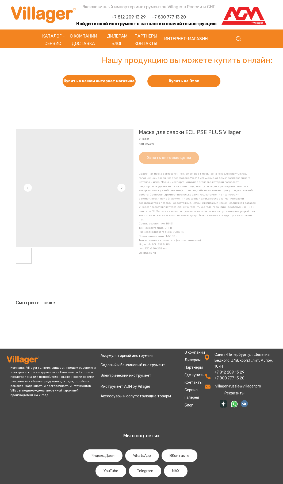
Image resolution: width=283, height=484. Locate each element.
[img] (223, 404)
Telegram (145, 471)
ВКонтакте (179, 455)
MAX (175, 471)
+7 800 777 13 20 (169, 17)
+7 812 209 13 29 (129, 17)
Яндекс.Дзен (102, 455)
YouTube (111, 471)
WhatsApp (142, 455)
